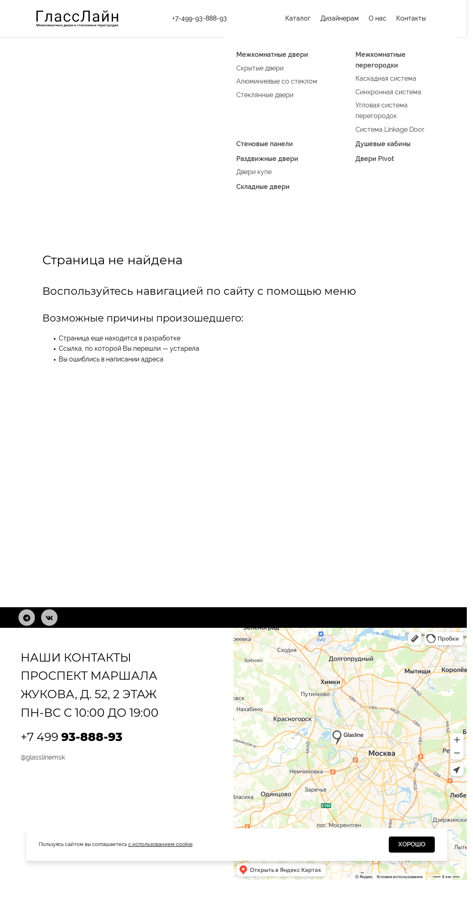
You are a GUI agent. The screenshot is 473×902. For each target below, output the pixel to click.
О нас (377, 18)
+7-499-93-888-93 (199, 18)
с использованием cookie (160, 844)
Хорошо (411, 844)
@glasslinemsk (43, 757)
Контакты (411, 18)
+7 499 (71, 737)
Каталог (298, 18)
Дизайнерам (340, 18)
